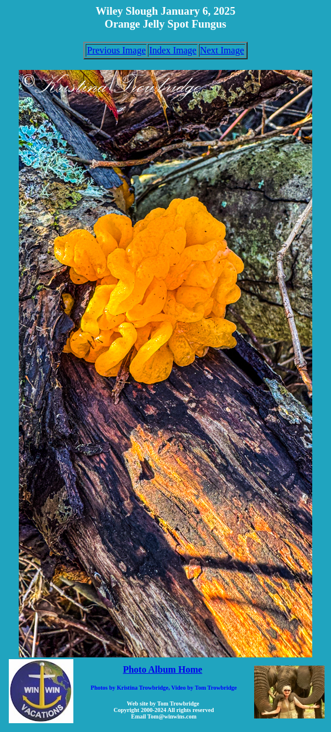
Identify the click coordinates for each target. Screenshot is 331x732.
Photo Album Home (162, 669)
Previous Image (116, 50)
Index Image (172, 50)
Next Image (222, 50)
